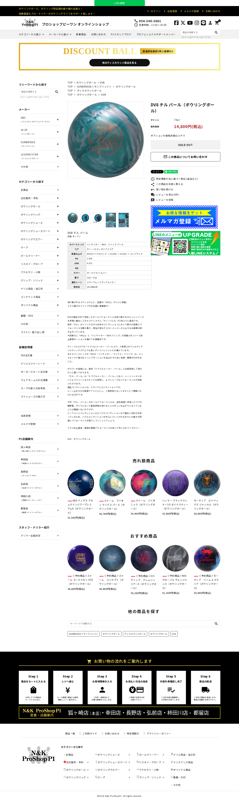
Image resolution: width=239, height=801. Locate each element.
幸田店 (31, 461)
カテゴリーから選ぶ (30, 34)
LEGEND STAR (30, 156)
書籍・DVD (27, 315)
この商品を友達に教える (167, 184)
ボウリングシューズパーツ (35, 231)
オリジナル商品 (29, 305)
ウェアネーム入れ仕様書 (34, 380)
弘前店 (31, 485)
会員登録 (172, 11)
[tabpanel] (106, 140)
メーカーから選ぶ (59, 34)
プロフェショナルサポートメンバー (156, 34)
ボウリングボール (86, 82)
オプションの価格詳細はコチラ (168, 135)
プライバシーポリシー (159, 733)
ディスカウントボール (89, 90)
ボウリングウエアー (32, 239)
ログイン (156, 11)
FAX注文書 (27, 355)
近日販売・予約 (29, 198)
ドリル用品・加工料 (32, 288)
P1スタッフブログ (121, 34)
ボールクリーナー (31, 255)
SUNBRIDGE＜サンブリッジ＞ (94, 86)
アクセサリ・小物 (30, 272)
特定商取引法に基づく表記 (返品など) (174, 179)
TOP (70, 82)
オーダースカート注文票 (34, 371)
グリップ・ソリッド (32, 280)
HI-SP (28, 131)
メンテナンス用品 (31, 297)
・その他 (176, 785)
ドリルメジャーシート (33, 363)
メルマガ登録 (191, 11)
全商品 (24, 190)
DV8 (102, 82)
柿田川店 (31, 497)
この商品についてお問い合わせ (185, 157)
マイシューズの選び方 (33, 396)
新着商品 (81, 34)
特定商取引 (133, 733)
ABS (36, 119)
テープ (24, 247)
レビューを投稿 (162, 200)
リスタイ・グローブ (32, 264)
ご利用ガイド (89, 733)
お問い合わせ (212, 11)
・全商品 (68, 754)
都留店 (31, 510)
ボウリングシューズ (32, 222)
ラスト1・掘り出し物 (33, 332)
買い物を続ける (162, 190)
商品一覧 (70, 733)
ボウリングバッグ (31, 214)
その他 (24, 166)
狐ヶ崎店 (33, 448)
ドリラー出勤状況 (31, 535)
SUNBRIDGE (28, 143)
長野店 (29, 473)
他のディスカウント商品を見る (119, 62)
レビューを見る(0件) (165, 195)
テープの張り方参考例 (33, 388)
